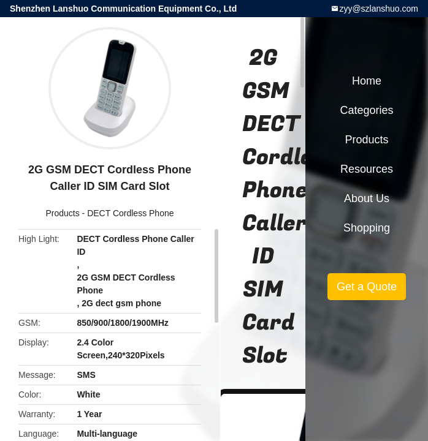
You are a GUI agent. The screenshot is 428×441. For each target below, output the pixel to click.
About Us (366, 198)
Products (62, 213)
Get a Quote (367, 287)
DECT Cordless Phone (130, 213)
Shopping (366, 228)
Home (366, 81)
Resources (366, 169)
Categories (366, 110)
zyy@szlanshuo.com (378, 8)
